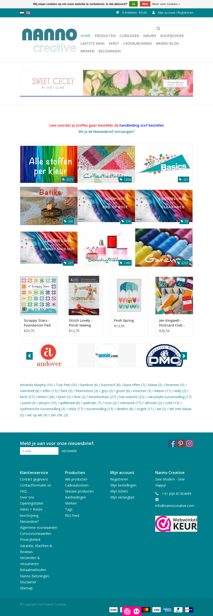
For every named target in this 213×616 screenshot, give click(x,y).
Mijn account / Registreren (172, 13)
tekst (76, 409)
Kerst (114, 43)
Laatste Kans (92, 43)
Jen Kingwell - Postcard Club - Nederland (172, 323)
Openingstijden (31, 503)
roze (111, 402)
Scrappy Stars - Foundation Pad (37, 322)
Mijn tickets (119, 491)
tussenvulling (99, 409)
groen (123, 390)
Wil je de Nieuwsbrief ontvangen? (106, 131)
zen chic (59, 415)
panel (29, 402)
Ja (133, 4)
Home (85, 35)
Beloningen (109, 51)
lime (80, 396)
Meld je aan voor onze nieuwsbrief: (57, 443)
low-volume (131, 396)
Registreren (119, 479)
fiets (66, 390)
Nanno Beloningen (34, 576)
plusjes (48, 402)
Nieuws (149, 35)
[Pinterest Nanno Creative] (181, 443)
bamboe (89, 384)
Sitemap (26, 588)
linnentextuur (102, 396)
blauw (155, 384)
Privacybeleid (30, 539)
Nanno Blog (167, 43)
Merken (87, 51)
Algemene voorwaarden (38, 527)
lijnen (64, 396)
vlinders (124, 409)
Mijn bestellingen (123, 485)
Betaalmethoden (33, 569)
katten (163, 390)
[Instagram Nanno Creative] (189, 443)
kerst (27, 396)
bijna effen (134, 384)
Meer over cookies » (166, 4)
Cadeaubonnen (137, 43)
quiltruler (92, 402)
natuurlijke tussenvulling (170, 396)
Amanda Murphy (36, 384)
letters (46, 396)
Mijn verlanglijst (122, 497)
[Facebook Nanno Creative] (172, 443)
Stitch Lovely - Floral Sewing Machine (81, 323)
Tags (69, 509)
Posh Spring (124, 320)
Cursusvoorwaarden (35, 533)
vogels (145, 409)
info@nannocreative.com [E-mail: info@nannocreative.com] (174, 505)
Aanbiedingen (75, 497)
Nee (145, 4)
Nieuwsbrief (29, 521)
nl (22, 13)
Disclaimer (28, 582)
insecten (142, 390)
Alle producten (76, 479)
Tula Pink (66, 384)
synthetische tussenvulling (42, 409)
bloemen (175, 384)
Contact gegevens (34, 479)
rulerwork (131, 402)
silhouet (153, 402)
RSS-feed (72, 515)
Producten (105, 35)
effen (50, 390)
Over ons (27, 497)
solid (172, 402)
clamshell (29, 390)
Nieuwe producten (79, 491)
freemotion (87, 390)
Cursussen (129, 35)
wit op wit (37, 415)
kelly (180, 390)
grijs (107, 390)
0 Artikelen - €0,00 (131, 13)
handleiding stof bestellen (141, 125)
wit (161, 409)
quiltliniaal (70, 402)
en (28, 13)
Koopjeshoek (172, 35)
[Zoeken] (174, 28)
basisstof (111, 384)
